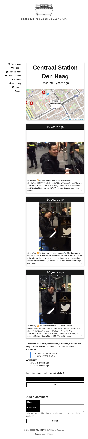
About (18, 91)
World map (15, 83)
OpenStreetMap (78, 119)
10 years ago (55, 127)
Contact (16, 87)
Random (16, 80)
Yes (55, 379)
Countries (16, 68)
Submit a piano (13, 72)
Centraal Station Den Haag (55, 72)
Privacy (50, 434)
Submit (55, 421)
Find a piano (14, 64)
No (55, 385)
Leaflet (69, 119)
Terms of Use (40, 434)
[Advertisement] (44, 44)
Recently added (13, 76)
